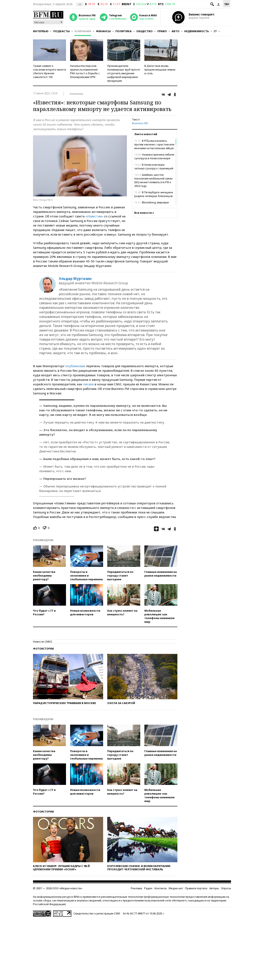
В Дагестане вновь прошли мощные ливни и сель (159, 69)
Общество (144, 31)
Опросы (226, 888)
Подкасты (61, 31)
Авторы (214, 888)
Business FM (140, 123)
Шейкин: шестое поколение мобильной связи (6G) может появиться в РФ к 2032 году (153, 180)
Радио (148, 888)
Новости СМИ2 (42, 641)
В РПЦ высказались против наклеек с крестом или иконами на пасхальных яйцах (154, 144)
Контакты (160, 888)
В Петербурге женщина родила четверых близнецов (153, 194)
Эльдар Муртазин (75, 278)
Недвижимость (196, 31)
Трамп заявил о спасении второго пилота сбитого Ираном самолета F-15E (49, 71)
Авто (175, 31)
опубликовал (75, 366)
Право (162, 31)
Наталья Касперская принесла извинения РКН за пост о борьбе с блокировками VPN (85, 71)
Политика (124, 31)
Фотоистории (43, 648)
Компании (82, 31)
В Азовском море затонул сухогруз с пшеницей (153, 166)
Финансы (103, 31)
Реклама (136, 888)
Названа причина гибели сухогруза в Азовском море (154, 156)
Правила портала (196, 888)
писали (88, 384)
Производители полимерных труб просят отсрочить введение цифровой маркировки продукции (123, 73)
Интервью (40, 31)
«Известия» (94, 216)
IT (215, 31)
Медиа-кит (176, 888)
